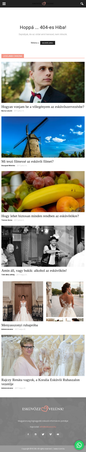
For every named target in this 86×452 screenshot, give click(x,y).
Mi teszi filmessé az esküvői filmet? (27, 161)
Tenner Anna (6, 220)
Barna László (6, 111)
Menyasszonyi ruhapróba (19, 325)
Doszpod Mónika (8, 165)
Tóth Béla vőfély (8, 275)
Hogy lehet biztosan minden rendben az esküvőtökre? (40, 216)
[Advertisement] (43, 12)
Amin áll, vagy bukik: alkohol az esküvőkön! (34, 271)
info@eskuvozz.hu (48, 426)
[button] (82, 4)
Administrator (7, 329)
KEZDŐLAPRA (47, 43)
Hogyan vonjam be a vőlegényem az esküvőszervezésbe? (42, 107)
